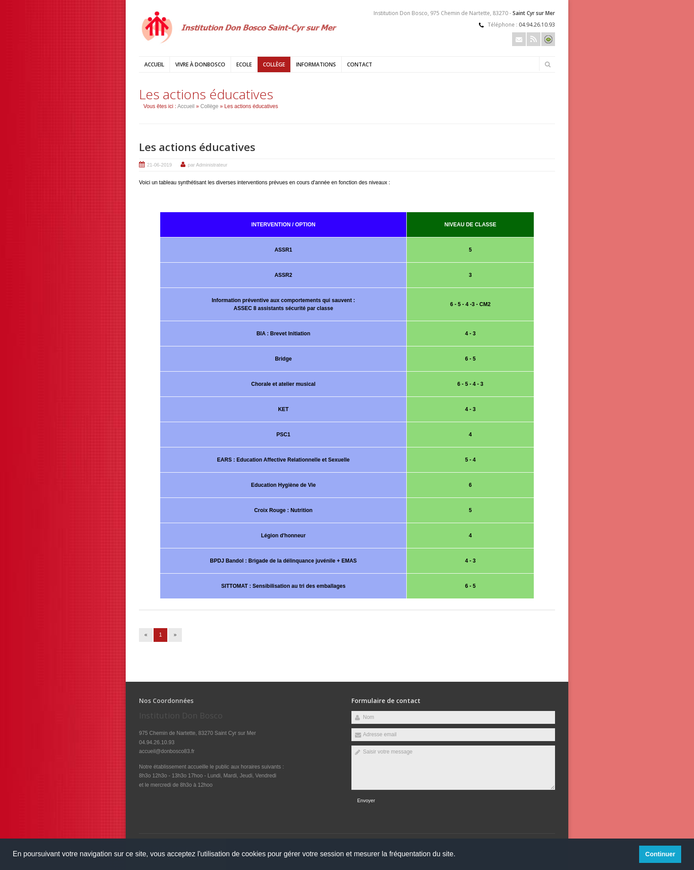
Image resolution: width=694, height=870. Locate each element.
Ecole (244, 64)
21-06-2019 (159, 164)
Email (519, 39)
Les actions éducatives (197, 147)
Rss (533, 39)
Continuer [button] (660, 854)
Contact (359, 64)
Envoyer (366, 800)
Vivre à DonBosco (200, 64)
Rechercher (547, 64)
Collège (274, 64)
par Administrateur (207, 164)
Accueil (154, 64)
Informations (316, 64)
